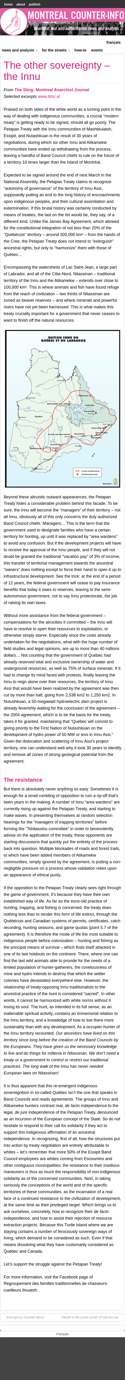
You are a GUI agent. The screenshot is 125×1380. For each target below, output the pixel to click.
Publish (34, 4)
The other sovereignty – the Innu (57, 71)
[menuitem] (113, 42)
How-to (80, 50)
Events (97, 50)
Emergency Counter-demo (23, 1317)
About (20, 4)
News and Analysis (20, 51)
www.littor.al (48, 96)
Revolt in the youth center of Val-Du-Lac (92, 1317)
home (8, 4)
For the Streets (56, 51)
